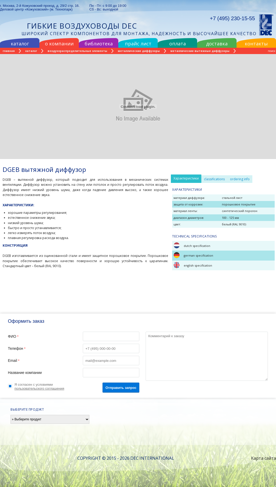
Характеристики (186, 178)
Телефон (73, 348)
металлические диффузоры (139, 51)
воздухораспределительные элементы (77, 51)
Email (73, 360)
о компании (59, 43)
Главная (9, 51)
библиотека (99, 43)
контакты (256, 43)
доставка (217, 43)
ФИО (73, 336)
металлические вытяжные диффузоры (199, 51)
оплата (177, 43)
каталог (20, 43)
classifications (214, 179)
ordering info (240, 179)
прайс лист (138, 43)
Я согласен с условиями (39, 386)
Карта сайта (263, 458)
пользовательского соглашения (39, 388)
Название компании (73, 372)
